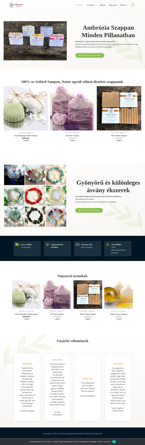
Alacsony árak (87, 244)
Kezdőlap (79, 5)
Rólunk (102, 5)
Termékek (90, 5)
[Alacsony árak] (77, 244)
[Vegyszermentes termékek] (47, 244)
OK (114, 441)
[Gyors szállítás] (17, 244)
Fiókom (123, 5)
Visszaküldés (116, 244)
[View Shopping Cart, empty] (132, 5)
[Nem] (142, 442)
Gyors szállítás (26, 244)
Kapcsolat (113, 5)
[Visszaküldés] (107, 244)
